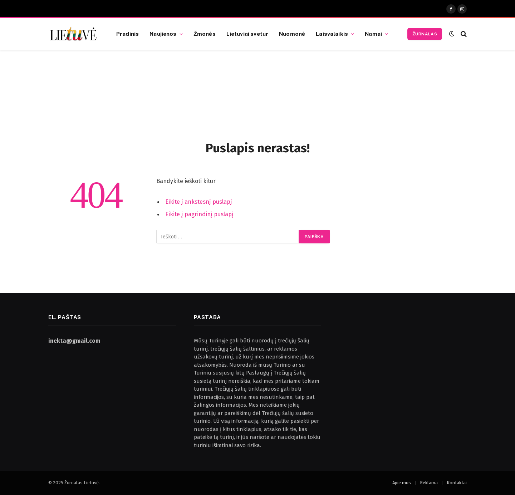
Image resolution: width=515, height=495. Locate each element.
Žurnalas (424, 33)
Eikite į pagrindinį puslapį (199, 214)
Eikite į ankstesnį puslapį (198, 201)
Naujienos (162, 33)
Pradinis (127, 33)
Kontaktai (457, 482)
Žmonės (204, 33)
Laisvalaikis (332, 33)
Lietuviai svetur (247, 33)
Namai (373, 33)
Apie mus (401, 482)
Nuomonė (292, 33)
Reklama (429, 482)
